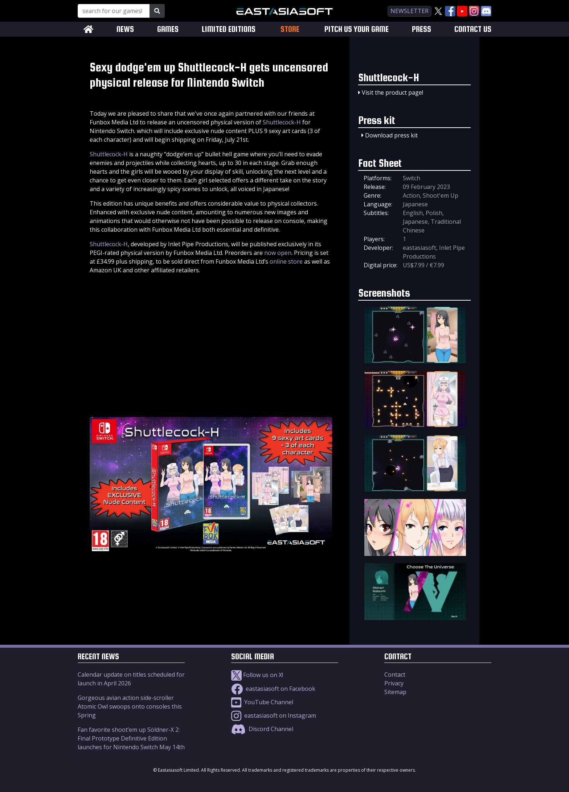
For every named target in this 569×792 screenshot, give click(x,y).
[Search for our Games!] (114, 11)
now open (277, 253)
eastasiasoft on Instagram (273, 715)
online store (286, 261)
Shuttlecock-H (282, 122)
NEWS (125, 29)
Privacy (394, 683)
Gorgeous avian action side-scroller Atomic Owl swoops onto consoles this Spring (130, 706)
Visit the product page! (392, 92)
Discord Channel (262, 729)
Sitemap (395, 692)
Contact (394, 674)
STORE (290, 29)
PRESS (421, 29)
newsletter (409, 11)
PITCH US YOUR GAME (356, 29)
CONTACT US (472, 29)
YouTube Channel (262, 702)
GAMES (168, 29)
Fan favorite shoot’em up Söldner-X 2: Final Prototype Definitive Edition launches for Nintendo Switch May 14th (131, 738)
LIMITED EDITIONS (228, 29)
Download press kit (391, 135)
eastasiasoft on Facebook (273, 689)
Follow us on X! (257, 675)
